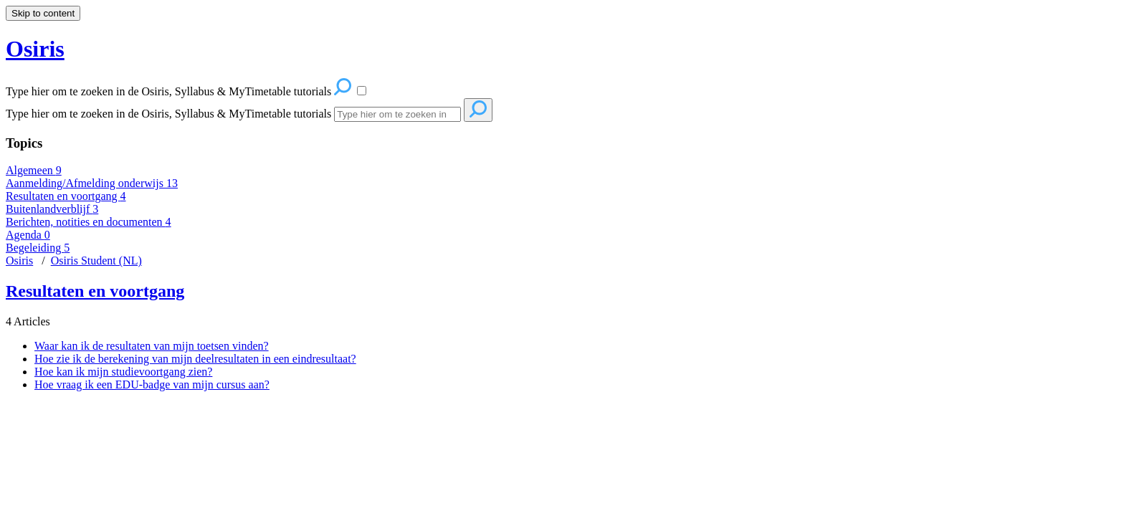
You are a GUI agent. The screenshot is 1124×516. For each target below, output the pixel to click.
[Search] (397, 114)
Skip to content (43, 13)
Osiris (19, 260)
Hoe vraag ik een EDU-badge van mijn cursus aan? (152, 384)
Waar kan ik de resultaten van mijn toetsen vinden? (151, 346)
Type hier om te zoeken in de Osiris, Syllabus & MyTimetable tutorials (168, 114)
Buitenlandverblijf (52, 209)
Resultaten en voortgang (66, 196)
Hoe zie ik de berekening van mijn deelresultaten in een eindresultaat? (195, 359)
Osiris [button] (35, 49)
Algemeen (34, 170)
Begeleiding (38, 248)
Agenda (28, 235)
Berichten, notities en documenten (88, 222)
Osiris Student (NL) (96, 260)
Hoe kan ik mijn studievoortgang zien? (123, 372)
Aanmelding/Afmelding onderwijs (92, 183)
